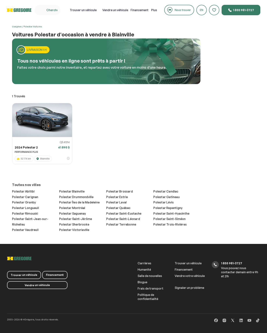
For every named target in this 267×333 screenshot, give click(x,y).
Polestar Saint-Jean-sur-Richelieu (30, 221)
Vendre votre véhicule (190, 276)
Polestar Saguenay (72, 213)
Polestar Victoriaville (74, 230)
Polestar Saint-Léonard (123, 219)
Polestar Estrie (117, 197)
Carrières (144, 263)
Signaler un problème (189, 288)
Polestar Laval (116, 202)
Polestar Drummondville (76, 197)
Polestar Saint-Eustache (123, 213)
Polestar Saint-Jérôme (75, 219)
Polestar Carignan (25, 197)
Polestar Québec (118, 208)
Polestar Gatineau (166, 197)
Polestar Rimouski (25, 213)
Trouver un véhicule (188, 263)
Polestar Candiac (165, 191)
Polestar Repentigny (167, 208)
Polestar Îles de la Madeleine (79, 202)
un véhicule (83, 10)
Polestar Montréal (72, 208)
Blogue (142, 282)
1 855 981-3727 (241, 10)
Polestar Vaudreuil (25, 230)
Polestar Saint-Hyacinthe (171, 213)
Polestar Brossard (119, 191)
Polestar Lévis (163, 202)
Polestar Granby (24, 202)
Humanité (144, 269)
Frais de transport (150, 288)
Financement (140, 10)
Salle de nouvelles (150, 276)
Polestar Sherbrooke (74, 224)
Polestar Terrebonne (121, 224)
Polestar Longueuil (25, 208)
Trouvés (18, 96)
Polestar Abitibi (23, 191)
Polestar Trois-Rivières (170, 224)
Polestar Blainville (72, 191)
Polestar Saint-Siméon (169, 219)
